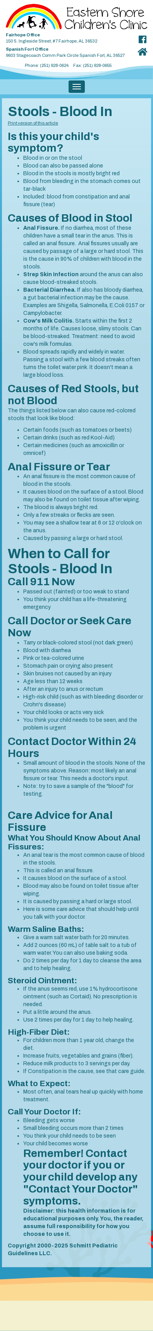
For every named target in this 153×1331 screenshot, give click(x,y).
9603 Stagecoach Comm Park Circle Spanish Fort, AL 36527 (68, 51)
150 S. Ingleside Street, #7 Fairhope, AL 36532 (68, 36)
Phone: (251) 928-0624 (47, 65)
